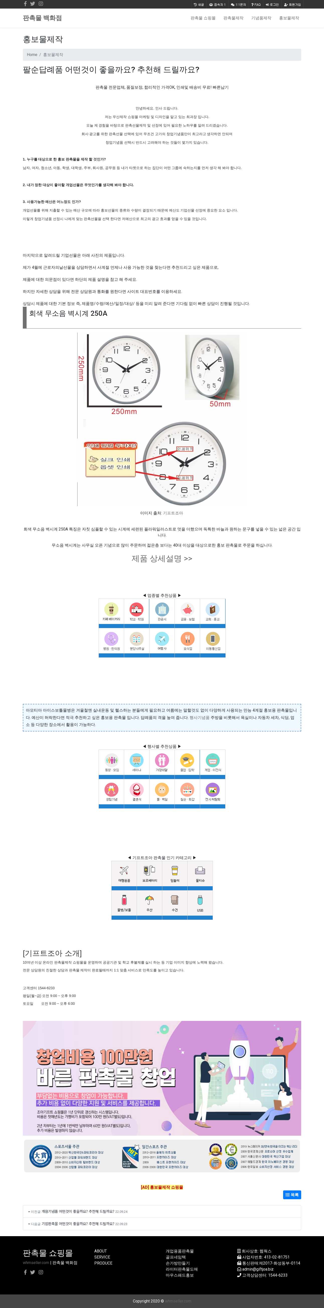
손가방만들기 (178, 1263)
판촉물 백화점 (42, 18)
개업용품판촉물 (180, 1251)
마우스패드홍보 (180, 1275)
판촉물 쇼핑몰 (203, 18)
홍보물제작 (289, 18)
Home (32, 54)
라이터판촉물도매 (182, 1269)
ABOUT (100, 1251)
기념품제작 (261, 18)
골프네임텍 (176, 1257)
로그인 (272, 4)
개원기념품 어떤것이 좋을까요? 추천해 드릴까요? (78, 1211)
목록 (292, 1194)
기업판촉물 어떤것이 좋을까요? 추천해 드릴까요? (78, 1223)
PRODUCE (103, 1263)
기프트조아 (173, 513)
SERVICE (102, 1257)
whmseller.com (36, 1262)
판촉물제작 (233, 18)
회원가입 (292, 4)
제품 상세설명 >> (162, 558)
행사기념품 (200, 717)
